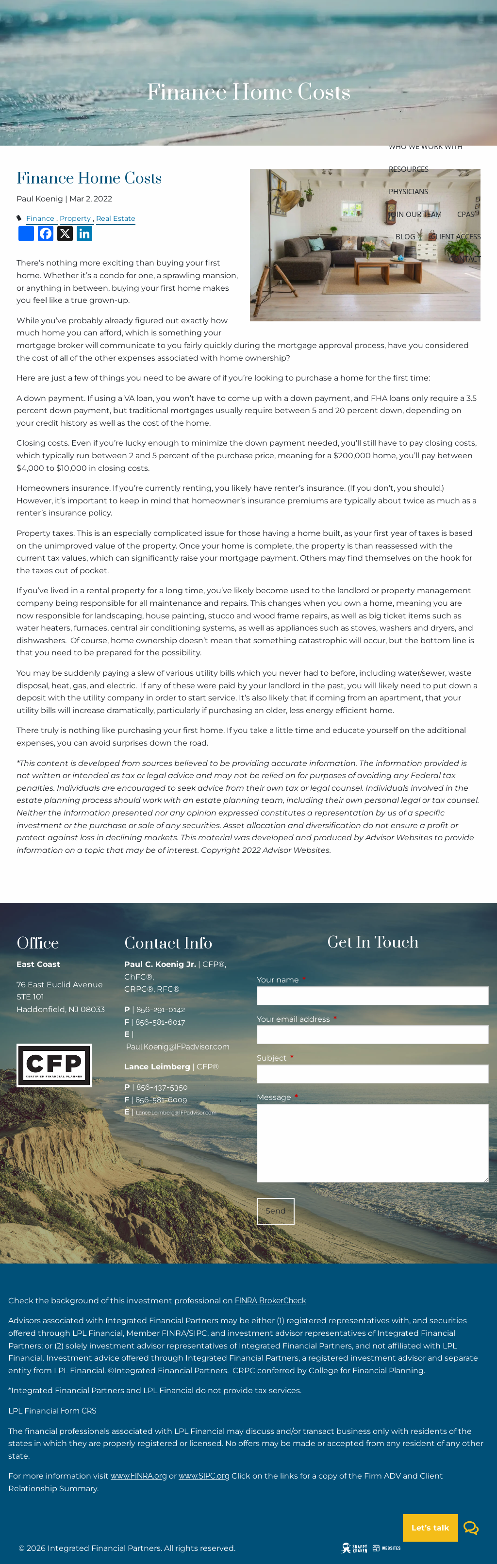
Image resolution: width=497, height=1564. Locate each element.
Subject (312, 1058)
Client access (456, 236)
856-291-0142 (160, 1009)
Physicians (408, 191)
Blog (405, 236)
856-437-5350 (162, 1087)
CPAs (465, 214)
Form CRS (79, 1410)
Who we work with (426, 146)
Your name (318, 979)
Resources (409, 169)
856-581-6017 (160, 1022)
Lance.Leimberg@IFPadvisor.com (176, 1113)
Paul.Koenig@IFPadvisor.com (178, 1046)
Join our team (415, 214)
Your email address (334, 1019)
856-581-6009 (161, 1099)
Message (314, 1097)
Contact (465, 259)
